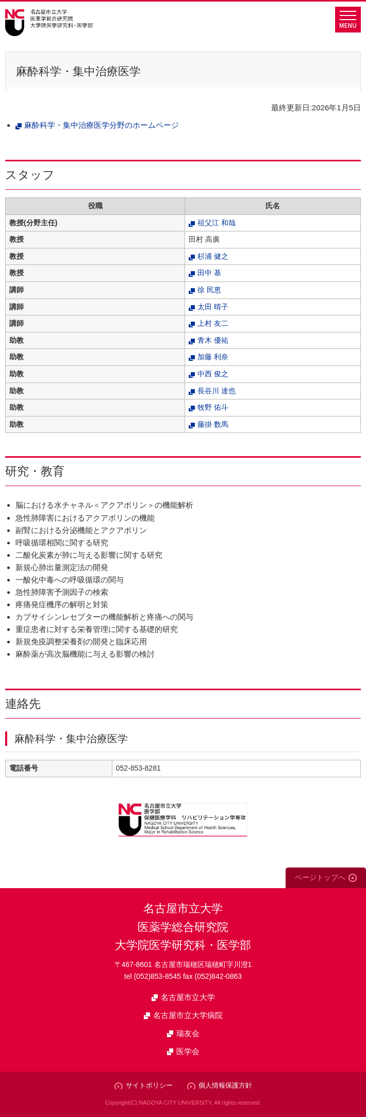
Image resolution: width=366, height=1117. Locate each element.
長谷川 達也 (216, 391)
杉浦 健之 (212, 256)
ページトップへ (320, 877)
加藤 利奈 (212, 357)
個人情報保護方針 (225, 1085)
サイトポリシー (149, 1085)
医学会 (187, 1051)
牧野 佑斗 (212, 407)
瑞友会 (187, 1033)
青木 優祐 (212, 340)
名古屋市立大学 (188, 997)
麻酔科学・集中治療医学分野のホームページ (101, 125)
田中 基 (209, 273)
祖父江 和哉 (216, 223)
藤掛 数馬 (212, 424)
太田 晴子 (212, 307)
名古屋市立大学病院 (188, 1015)
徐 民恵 (209, 290)
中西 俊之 (212, 374)
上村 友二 (212, 323)
